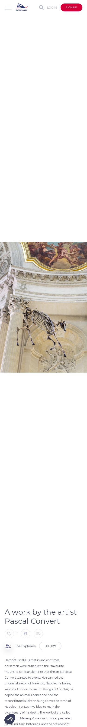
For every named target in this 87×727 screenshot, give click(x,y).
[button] (9, 719)
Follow (50, 646)
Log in (52, 7)
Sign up (71, 7)
